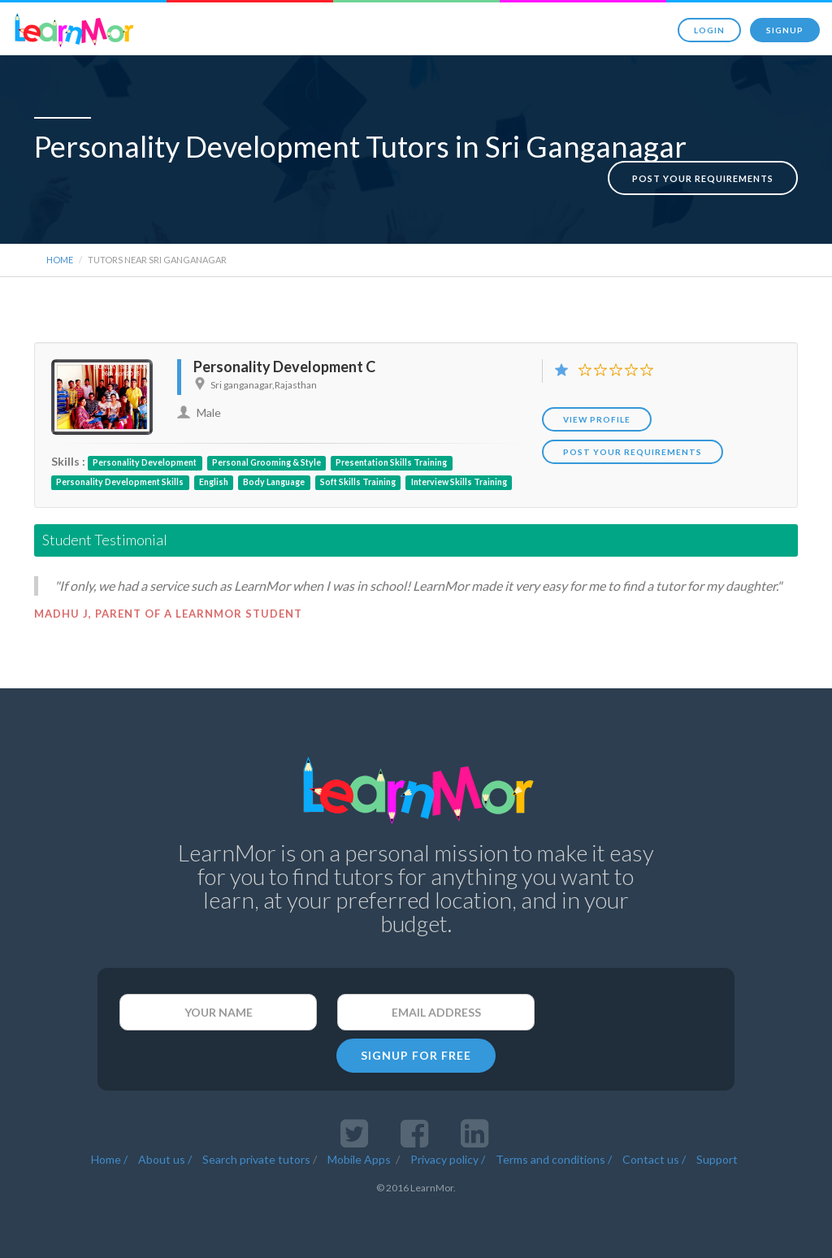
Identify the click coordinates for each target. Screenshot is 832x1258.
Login (709, 30)
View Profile (596, 414)
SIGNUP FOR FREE (416, 1050)
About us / (165, 1154)
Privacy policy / (447, 1154)
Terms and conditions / (554, 1154)
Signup (785, 30)
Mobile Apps (360, 1154)
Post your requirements (703, 161)
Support (717, 1154)
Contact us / (654, 1154)
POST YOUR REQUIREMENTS (632, 447)
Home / (109, 1154)
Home (59, 254)
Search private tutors (256, 1154)
